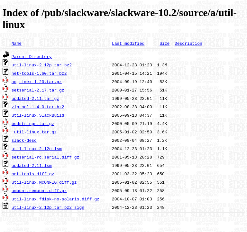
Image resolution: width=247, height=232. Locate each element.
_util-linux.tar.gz (34, 132)
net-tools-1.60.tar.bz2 (39, 73)
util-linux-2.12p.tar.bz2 (42, 65)
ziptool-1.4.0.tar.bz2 (38, 107)
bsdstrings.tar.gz (33, 123)
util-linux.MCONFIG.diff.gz (44, 182)
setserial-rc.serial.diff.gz (45, 157)
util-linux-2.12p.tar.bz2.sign (48, 207)
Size (164, 43)
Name (17, 43)
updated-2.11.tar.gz (35, 98)
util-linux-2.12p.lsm (37, 148)
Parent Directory (32, 56)
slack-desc (24, 140)
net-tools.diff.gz (33, 174)
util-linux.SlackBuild (38, 115)
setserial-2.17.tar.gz (38, 90)
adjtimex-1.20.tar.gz (37, 81)
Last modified (128, 43)
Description (188, 43)
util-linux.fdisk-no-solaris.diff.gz (55, 199)
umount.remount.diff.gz (39, 190)
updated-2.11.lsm (32, 165)
